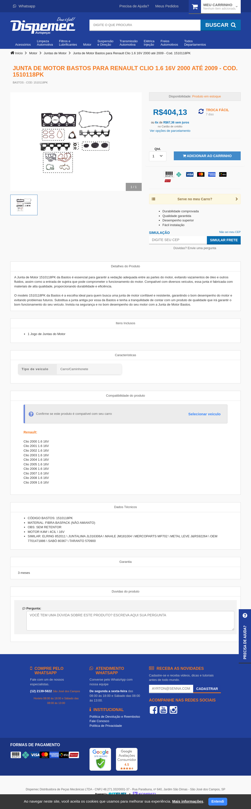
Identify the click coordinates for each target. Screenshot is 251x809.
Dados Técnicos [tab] (125, 507)
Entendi (218, 801)
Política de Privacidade (105, 726)
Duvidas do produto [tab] (125, 591)
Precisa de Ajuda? (134, 6)
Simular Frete (224, 240)
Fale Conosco (99, 721)
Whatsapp (24, 6)
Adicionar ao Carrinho (207, 156)
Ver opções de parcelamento (170, 131)
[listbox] (157, 156)
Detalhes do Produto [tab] (125, 266)
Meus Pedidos (166, 6)
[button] (245, 636)
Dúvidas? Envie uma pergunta (195, 248)
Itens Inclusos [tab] (125, 323)
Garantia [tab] (125, 562)
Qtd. (157, 149)
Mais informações (187, 801)
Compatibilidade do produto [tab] (125, 395)
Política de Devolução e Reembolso (114, 716)
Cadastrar (207, 689)
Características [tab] (125, 355)
